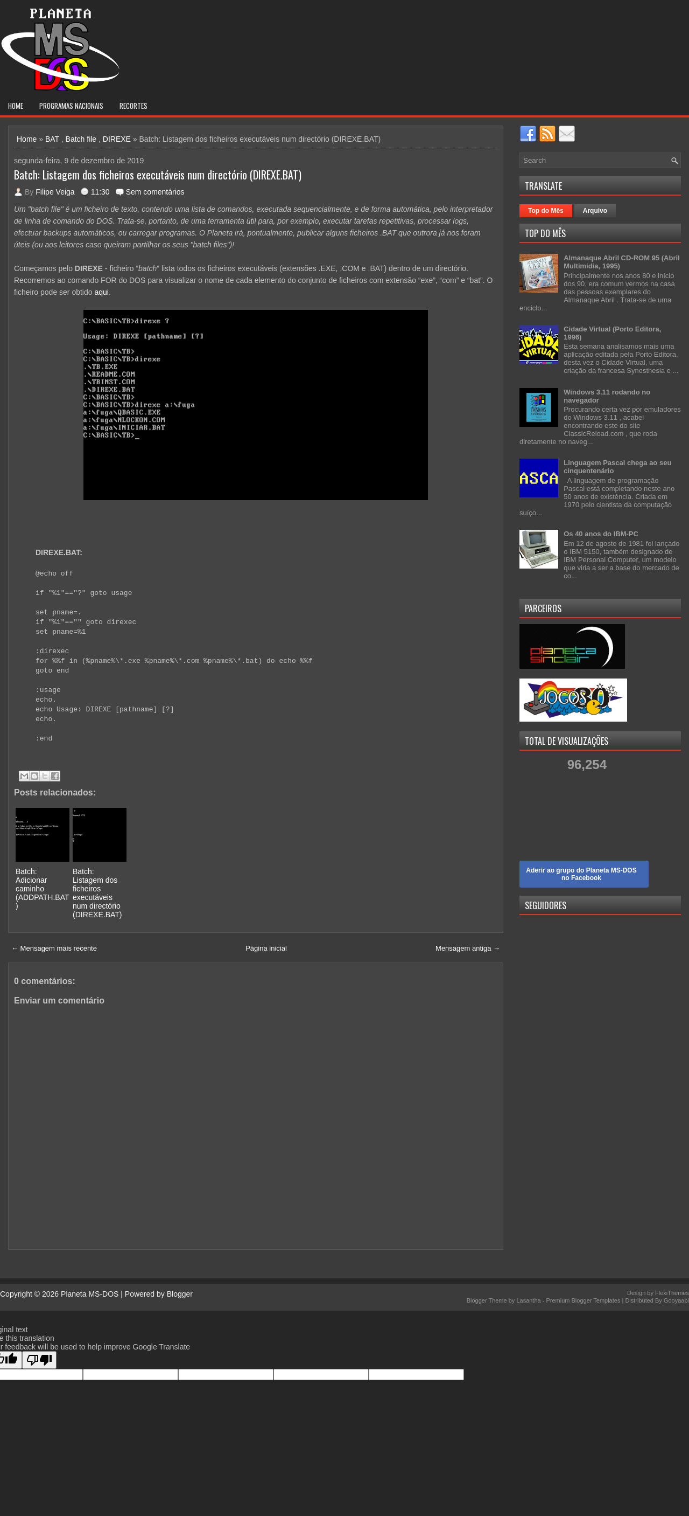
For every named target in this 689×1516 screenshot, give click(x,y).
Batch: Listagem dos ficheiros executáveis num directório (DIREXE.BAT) (157, 175)
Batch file (81, 139)
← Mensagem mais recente (54, 948)
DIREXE (117, 139)
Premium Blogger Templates (583, 1300)
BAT (52, 139)
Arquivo (595, 210)
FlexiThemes (672, 1293)
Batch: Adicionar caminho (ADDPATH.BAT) (42, 888)
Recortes (133, 105)
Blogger (180, 1294)
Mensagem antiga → (467, 948)
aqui (101, 292)
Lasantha (528, 1300)
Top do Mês (546, 210)
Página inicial (266, 948)
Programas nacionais (71, 105)
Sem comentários (155, 192)
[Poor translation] (39, 1360)
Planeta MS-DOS (89, 1294)
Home (15, 105)
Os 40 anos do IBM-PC (601, 534)
